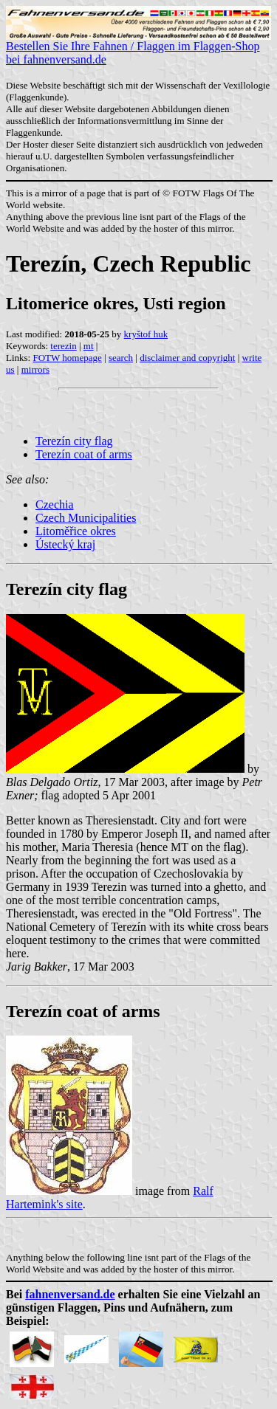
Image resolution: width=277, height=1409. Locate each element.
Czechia (54, 504)
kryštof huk (146, 334)
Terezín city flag (74, 441)
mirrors (35, 369)
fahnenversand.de (69, 1294)
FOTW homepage (67, 357)
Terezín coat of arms (83, 454)
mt (88, 345)
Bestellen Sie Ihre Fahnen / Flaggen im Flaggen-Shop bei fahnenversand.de (138, 48)
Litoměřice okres (75, 531)
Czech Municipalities (85, 517)
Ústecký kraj (65, 544)
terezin (63, 345)
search (121, 357)
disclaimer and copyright (187, 357)
